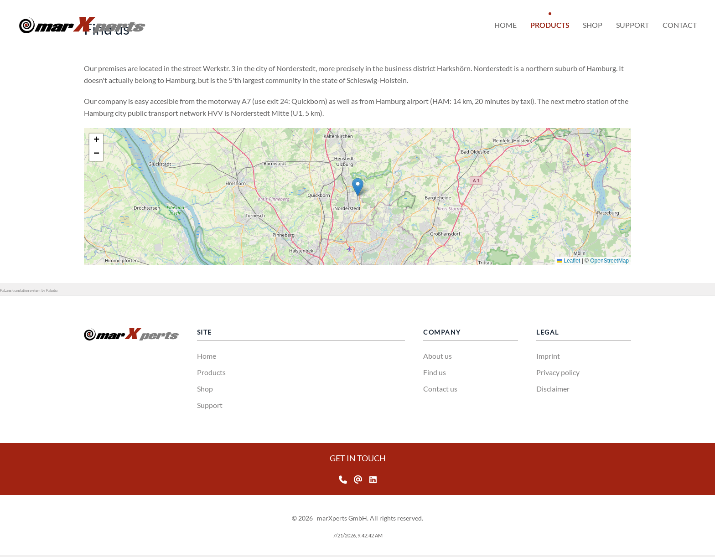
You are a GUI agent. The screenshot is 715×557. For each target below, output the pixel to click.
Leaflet (613, 261)
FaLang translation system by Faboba (28, 290)
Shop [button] (592, 25)
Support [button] (632, 25)
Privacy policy (558, 372)
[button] (403, 187)
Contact (680, 25)
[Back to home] (82, 25)
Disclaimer (553, 388)
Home (505, 25)
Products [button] (549, 25)
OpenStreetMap (654, 261)
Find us (434, 372)
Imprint (548, 355)
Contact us (440, 388)
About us (437, 355)
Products (211, 372)
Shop (205, 388)
